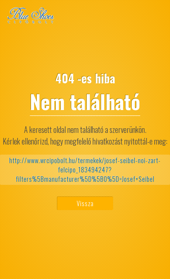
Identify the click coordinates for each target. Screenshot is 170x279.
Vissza (85, 203)
